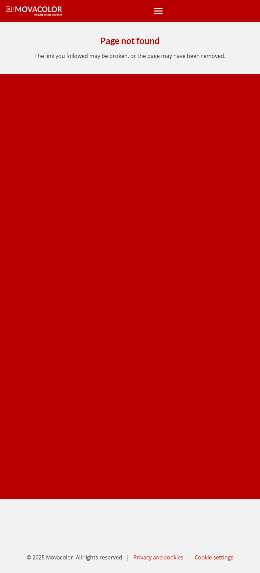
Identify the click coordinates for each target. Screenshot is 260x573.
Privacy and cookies (158, 557)
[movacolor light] (33, 11)
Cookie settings (214, 557)
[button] (158, 11)
